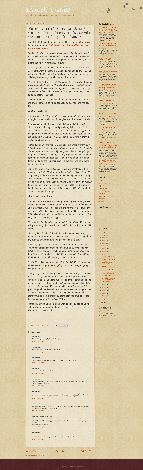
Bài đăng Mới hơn (33, 451)
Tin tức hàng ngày (104, 191)
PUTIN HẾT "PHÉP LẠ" (108, 259)
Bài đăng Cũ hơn (87, 451)
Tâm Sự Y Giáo (105, 311)
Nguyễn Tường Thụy (104, 183)
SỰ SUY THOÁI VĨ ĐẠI (108, 256)
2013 (102, 235)
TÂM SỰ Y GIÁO (48, 9)
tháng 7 (104, 251)
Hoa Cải (101, 181)
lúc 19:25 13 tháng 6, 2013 (39, 398)
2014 (102, 232)
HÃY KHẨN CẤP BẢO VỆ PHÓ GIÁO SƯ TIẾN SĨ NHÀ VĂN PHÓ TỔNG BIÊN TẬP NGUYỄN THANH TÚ (108, 87)
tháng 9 (104, 246)
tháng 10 (104, 243)
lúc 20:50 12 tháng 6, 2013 (39, 373)
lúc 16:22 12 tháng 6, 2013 (39, 341)
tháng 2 (104, 293)
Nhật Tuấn (101, 186)
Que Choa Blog (103, 188)
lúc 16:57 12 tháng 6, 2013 (39, 362)
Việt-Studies (102, 198)
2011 (102, 302)
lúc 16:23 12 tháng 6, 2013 (39, 352)
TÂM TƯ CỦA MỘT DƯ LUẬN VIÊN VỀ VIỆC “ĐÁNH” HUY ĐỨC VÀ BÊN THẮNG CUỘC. (107, 115)
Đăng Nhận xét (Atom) (37, 455)
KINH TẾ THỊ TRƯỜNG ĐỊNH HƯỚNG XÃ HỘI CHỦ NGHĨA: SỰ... (109, 279)
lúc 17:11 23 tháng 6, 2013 (39, 439)
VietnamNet (102, 196)
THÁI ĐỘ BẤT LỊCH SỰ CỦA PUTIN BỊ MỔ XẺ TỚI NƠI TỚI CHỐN (107, 161)
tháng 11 (104, 240)
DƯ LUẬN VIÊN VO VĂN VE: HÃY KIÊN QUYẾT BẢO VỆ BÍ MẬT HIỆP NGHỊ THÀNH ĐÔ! (107, 129)
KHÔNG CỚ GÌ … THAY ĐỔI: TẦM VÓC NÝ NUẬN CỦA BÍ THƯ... (109, 274)
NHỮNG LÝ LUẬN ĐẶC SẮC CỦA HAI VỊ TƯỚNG (107, 101)
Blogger (80, 466)
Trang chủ (60, 451)
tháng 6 (104, 254)
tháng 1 (104, 296)
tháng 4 (104, 287)
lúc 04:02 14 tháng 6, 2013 (39, 410)
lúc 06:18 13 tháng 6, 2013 (39, 385)
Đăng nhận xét (34, 443)
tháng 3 (104, 290)
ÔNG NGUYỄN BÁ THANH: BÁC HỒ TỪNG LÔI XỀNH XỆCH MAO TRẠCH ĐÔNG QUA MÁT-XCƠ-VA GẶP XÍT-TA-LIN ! (108, 30)
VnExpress (102, 201)
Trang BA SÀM (103, 193)
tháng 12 (104, 237)
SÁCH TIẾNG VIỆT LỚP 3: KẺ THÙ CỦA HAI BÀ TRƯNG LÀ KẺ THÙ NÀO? (107, 45)
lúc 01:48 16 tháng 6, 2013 (39, 427)
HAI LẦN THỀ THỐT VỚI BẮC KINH (109, 262)
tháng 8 (104, 249)
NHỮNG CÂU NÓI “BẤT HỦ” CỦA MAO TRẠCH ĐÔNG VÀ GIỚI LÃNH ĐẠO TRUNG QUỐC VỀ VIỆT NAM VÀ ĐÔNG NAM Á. (108, 145)
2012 (102, 299)
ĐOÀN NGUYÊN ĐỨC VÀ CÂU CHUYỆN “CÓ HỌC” (108, 59)
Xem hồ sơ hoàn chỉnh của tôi (107, 318)
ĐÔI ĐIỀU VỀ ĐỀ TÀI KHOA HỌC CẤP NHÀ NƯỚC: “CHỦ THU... (109, 268)
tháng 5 (104, 285)
